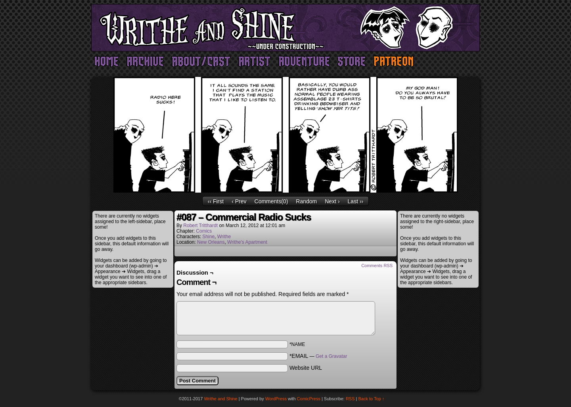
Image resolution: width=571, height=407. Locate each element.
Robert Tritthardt (200, 225)
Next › (332, 201)
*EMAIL (318, 356)
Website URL (305, 368)
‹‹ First (216, 201)
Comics (204, 231)
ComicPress (308, 398)
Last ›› (356, 201)
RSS (350, 398)
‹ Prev (239, 201)
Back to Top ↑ (371, 398)
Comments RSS (377, 265)
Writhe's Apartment (247, 242)
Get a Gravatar (331, 356)
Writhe (224, 236)
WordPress (276, 398)
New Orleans (210, 242)
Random (306, 201)
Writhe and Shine (285, 28)
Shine (208, 236)
